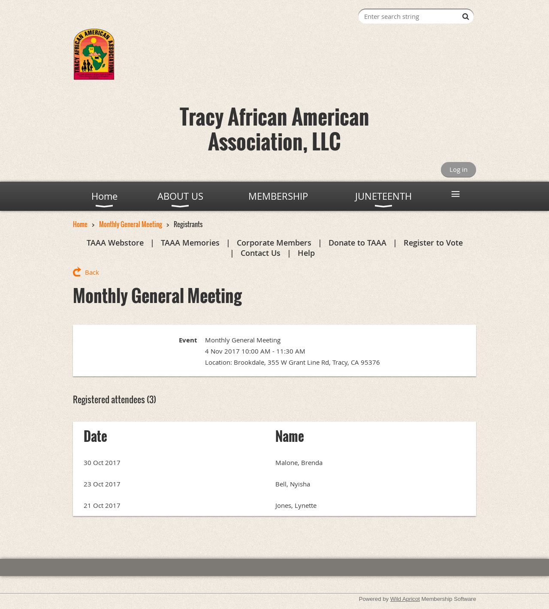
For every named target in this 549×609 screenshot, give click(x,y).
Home (80, 224)
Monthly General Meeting (130, 224)
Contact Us (261, 253)
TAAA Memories (190, 242)
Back (92, 272)
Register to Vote (433, 242)
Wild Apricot (405, 599)
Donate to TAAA (357, 242)
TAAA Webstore (115, 242)
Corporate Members (274, 242)
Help (306, 253)
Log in (458, 169)
